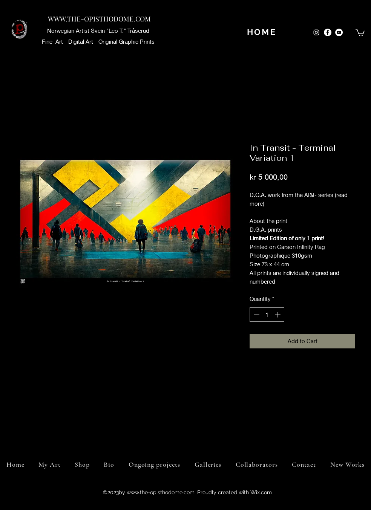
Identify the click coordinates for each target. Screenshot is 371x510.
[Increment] (278, 315)
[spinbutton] (267, 315)
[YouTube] (339, 32)
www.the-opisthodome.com (161, 492)
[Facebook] (327, 32)
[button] (360, 32)
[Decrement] (256, 315)
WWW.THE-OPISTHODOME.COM (99, 18)
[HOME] (261, 32)
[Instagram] (316, 32)
